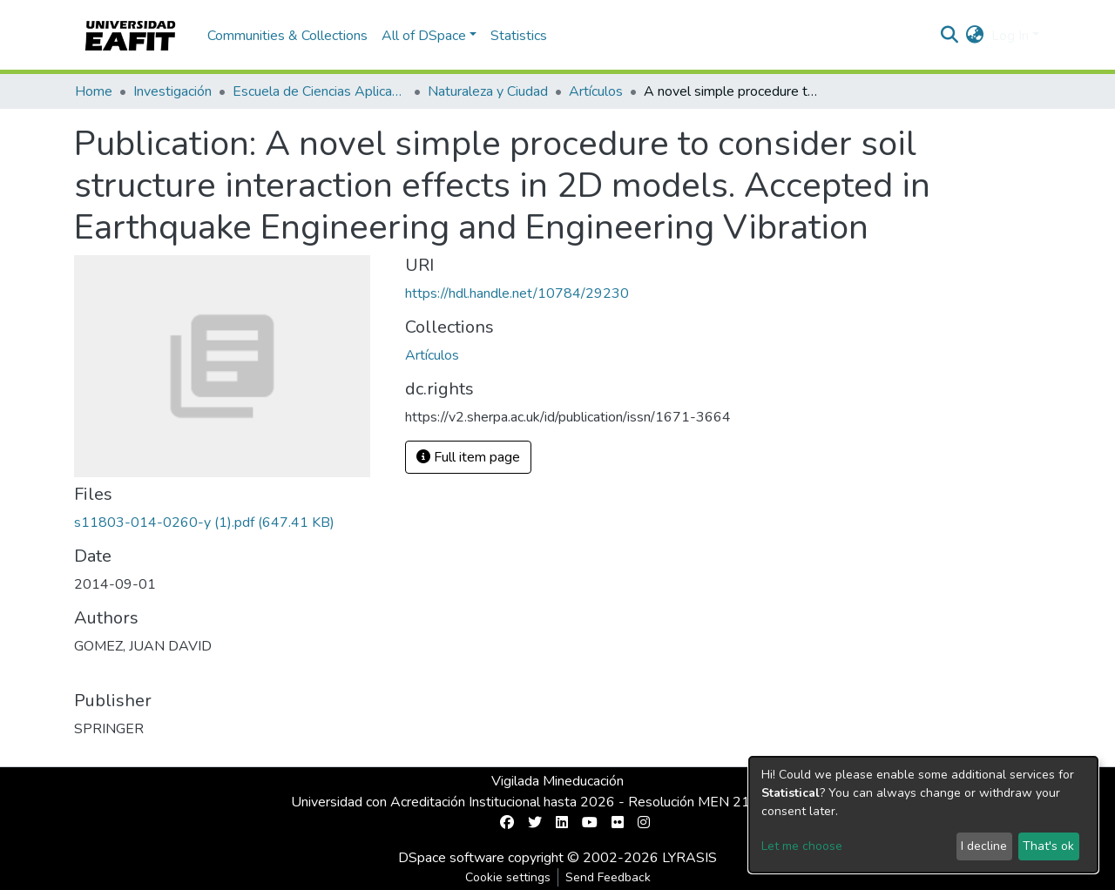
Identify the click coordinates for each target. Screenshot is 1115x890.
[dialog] (923, 815)
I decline (984, 846)
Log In (1010, 35)
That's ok (1048, 846)
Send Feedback (608, 877)
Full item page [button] (468, 457)
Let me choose (801, 846)
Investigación (172, 91)
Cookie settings (508, 877)
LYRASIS (689, 857)
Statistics (518, 35)
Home (93, 91)
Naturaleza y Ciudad (488, 91)
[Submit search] (950, 35)
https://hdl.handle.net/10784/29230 (517, 293)
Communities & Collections (287, 35)
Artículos (596, 91)
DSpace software (451, 857)
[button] (975, 35)
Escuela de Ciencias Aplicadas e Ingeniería (320, 91)
